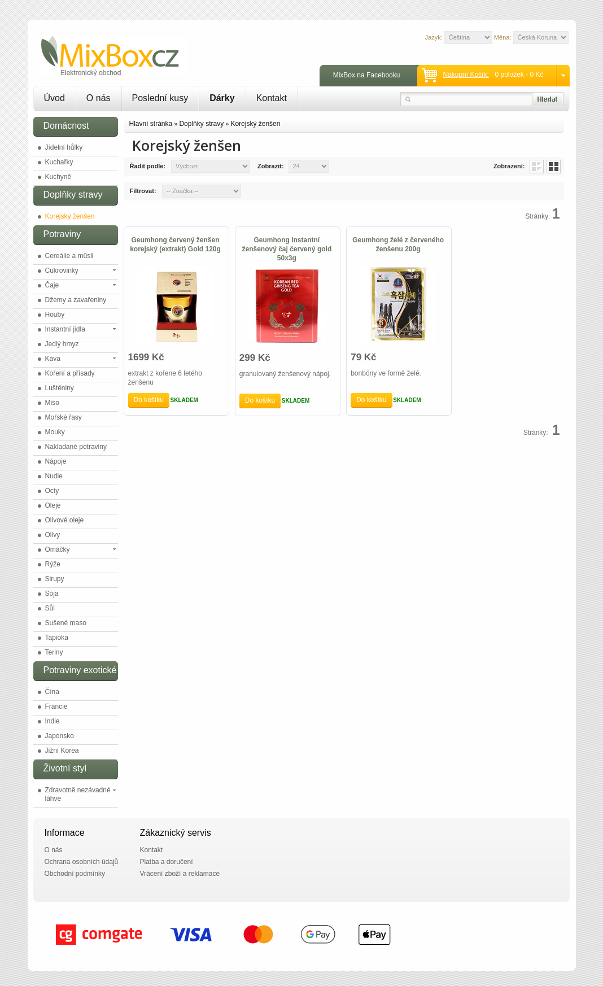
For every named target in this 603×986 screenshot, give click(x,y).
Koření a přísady (70, 373)
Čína (52, 692)
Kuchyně (58, 177)
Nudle (54, 476)
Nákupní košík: (465, 74)
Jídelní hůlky (64, 147)
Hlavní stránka (151, 124)
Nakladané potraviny (76, 447)
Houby (55, 315)
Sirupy (54, 579)
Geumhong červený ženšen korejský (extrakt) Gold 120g (175, 244)
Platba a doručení (166, 862)
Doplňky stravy (201, 124)
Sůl (50, 608)
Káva (52, 359)
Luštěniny (59, 388)
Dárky (221, 98)
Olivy (52, 535)
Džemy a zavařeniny (76, 300)
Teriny (54, 652)
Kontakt (271, 98)
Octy (52, 491)
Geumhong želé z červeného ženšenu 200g (398, 244)
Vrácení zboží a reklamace (180, 874)
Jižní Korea (62, 750)
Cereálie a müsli (69, 256)
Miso (52, 403)
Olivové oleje (64, 520)
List (537, 166)
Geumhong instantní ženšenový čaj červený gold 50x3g (286, 249)
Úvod (54, 98)
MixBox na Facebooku (366, 75)
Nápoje (56, 461)
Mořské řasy (63, 417)
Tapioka (56, 638)
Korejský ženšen (70, 216)
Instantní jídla (65, 329)
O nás (98, 98)
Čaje (52, 285)
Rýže (52, 564)
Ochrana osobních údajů (82, 862)
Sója (52, 593)
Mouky (55, 432)
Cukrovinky (61, 270)
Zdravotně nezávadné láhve (78, 794)
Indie (52, 721)
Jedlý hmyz (62, 344)
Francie (56, 706)
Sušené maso (65, 623)
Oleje (53, 505)
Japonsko (59, 736)
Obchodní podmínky (75, 874)
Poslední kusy (160, 98)
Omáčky (57, 549)
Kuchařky (59, 162)
